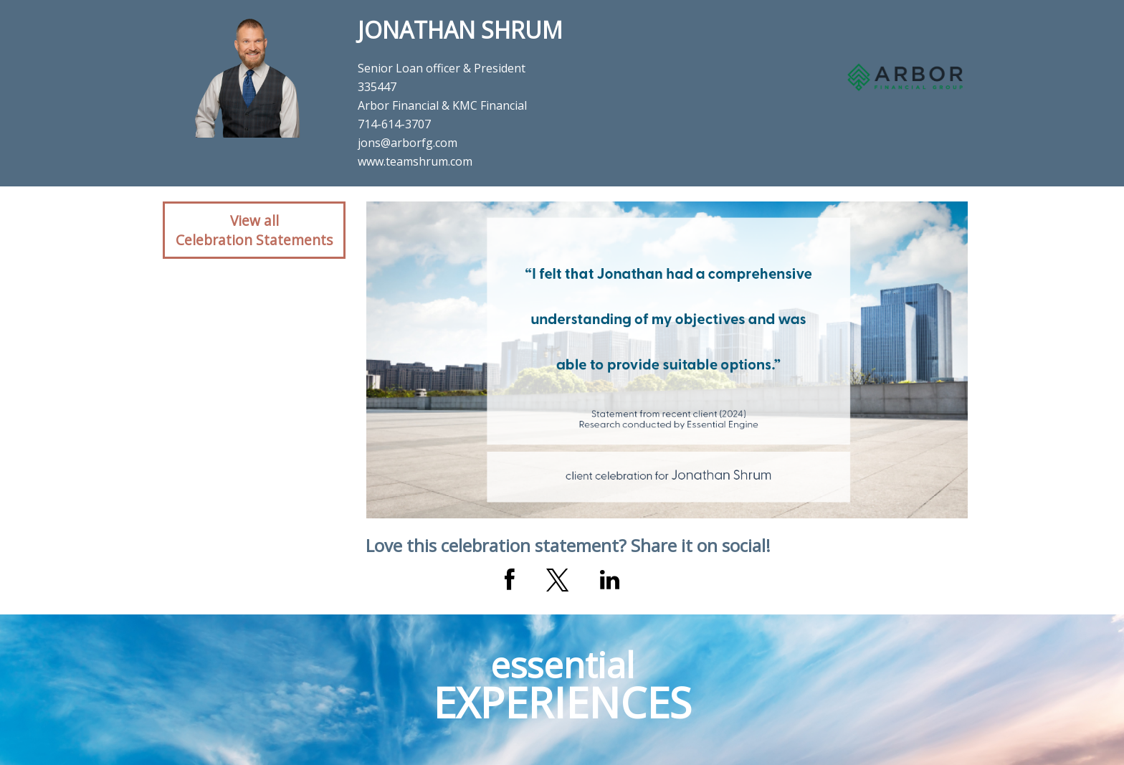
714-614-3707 (394, 124)
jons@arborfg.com (407, 143)
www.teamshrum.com (415, 161)
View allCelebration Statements (254, 230)
